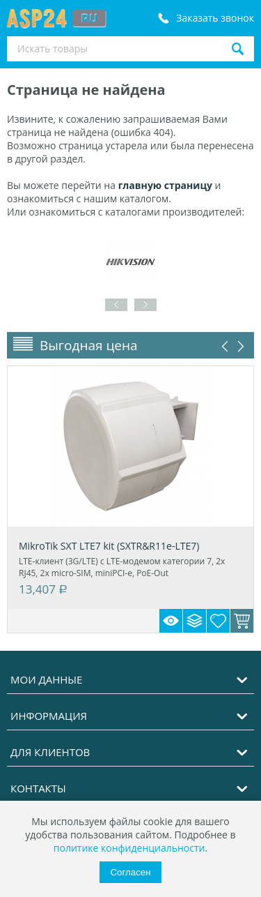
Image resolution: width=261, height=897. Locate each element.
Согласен (130, 872)
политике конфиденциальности (129, 847)
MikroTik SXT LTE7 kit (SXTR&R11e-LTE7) (109, 545)
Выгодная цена (89, 345)
